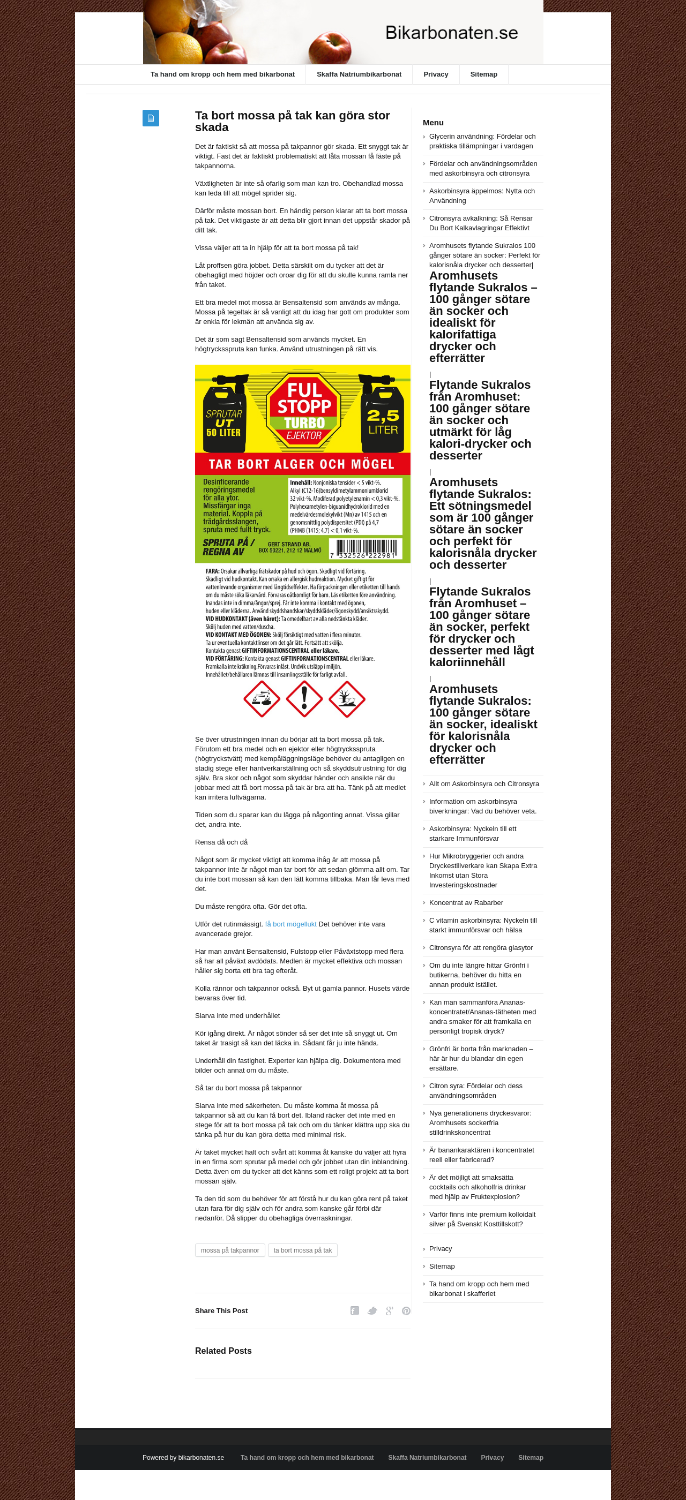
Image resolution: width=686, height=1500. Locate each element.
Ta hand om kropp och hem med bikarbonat (223, 74)
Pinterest (406, 1310)
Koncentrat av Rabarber (466, 903)
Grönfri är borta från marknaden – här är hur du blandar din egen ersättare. (481, 1058)
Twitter (372, 1310)
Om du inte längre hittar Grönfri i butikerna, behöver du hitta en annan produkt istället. (479, 975)
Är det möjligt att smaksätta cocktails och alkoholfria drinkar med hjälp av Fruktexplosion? (477, 1187)
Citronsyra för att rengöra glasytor (481, 948)
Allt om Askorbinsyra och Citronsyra (484, 784)
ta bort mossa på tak (303, 1250)
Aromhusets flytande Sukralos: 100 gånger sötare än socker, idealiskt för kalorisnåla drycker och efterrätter (483, 724)
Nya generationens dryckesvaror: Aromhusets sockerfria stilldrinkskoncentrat (480, 1122)
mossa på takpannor (230, 1250)
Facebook (355, 1310)
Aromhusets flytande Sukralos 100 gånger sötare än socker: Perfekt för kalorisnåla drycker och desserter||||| (485, 462)
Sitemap (484, 74)
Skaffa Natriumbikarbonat (359, 74)
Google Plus (390, 1310)
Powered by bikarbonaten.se (183, 1457)
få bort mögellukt (291, 924)
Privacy (435, 74)
